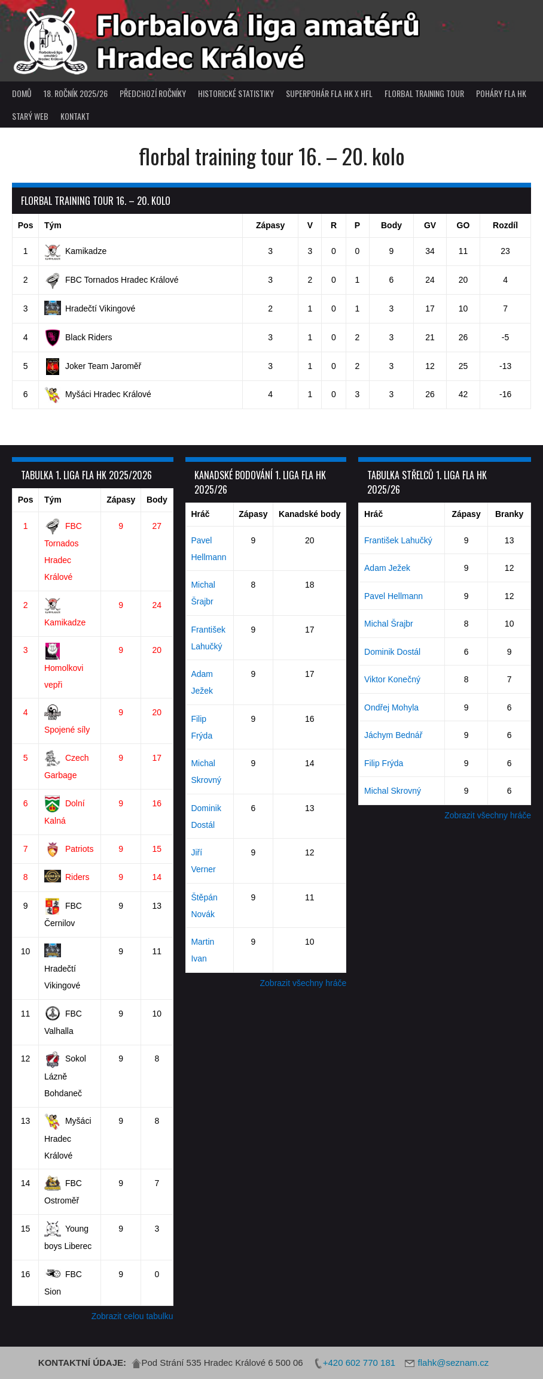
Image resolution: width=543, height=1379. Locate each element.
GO (463, 225)
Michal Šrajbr (388, 623)
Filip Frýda (383, 763)
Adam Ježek (387, 568)
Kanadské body (309, 514)
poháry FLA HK (501, 93)
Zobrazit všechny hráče (303, 983)
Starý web (30, 116)
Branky (509, 514)
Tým (53, 225)
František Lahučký (398, 540)
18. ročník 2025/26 (76, 93)
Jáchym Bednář (393, 735)
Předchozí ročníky (153, 93)
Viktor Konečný (392, 679)
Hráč (200, 514)
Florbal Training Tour (424, 93)
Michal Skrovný (392, 791)
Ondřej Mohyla (391, 707)
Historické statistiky (236, 93)
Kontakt (75, 116)
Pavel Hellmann (393, 596)
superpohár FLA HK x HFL (329, 93)
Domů (22, 93)
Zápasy (270, 225)
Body (391, 225)
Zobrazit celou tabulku (132, 1316)
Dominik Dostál (392, 652)
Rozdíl (505, 225)
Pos (25, 225)
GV (430, 225)
